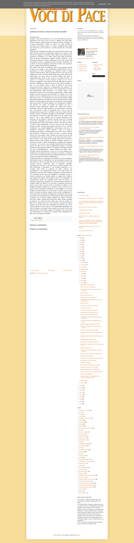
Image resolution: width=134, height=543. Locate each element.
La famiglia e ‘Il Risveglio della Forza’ (89, 341)
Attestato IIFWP (83, 66)
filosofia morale (83, 436)
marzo (82, 282)
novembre (83, 264)
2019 (80, 253)
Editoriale (81, 426)
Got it (109, 4)
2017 (80, 258)
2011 (80, 394)
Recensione (82, 469)
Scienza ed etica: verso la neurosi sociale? (91, 371)
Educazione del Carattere (85, 428)
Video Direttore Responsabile (97, 69)
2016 (80, 260)
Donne (80, 424)
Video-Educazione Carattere (98, 65)
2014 (80, 387)
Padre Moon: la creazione (85, 461)
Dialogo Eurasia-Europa (86, 356)
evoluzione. (82, 434)
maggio (83, 278)
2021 (80, 249)
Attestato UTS (82, 68)
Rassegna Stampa (83, 467)
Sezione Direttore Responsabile (87, 479)
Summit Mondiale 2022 (85, 481)
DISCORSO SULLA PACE (85, 210)
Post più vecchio (67, 270)
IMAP (80, 447)
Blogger (78, 535)
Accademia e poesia (84, 410)
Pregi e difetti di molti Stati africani (89, 314)
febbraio (83, 380)
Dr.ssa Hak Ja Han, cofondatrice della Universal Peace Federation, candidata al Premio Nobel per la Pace (91, 118)
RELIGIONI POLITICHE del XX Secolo (90, 365)
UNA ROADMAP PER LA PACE (88, 339)
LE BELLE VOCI (84, 303)
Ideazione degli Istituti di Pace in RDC (90, 324)
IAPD (80, 441)
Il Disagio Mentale (83, 443)
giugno (82, 276)
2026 (80, 238)
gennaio (83, 382)
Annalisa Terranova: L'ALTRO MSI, (89, 367)
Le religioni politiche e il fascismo (88, 310)
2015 (80, 385)
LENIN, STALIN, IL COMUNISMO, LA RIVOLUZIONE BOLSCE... (89, 377)
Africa (80, 412)
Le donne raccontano (85, 307)
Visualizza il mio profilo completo (85, 58)
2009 (80, 399)
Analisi (80, 414)
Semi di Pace (82, 477)
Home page (51, 270)
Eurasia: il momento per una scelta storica (91, 353)
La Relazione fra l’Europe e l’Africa (89, 312)
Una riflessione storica (86, 347)
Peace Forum (82, 463)
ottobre (83, 267)
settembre (83, 269)
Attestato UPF (82, 64)
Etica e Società (38, 220)
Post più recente (34, 270)
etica (80, 430)
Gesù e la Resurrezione (86, 295)
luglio (82, 273)
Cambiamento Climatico (85, 418)
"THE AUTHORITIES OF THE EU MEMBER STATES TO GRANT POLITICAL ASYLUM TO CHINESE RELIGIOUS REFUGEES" (91, 222)
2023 (80, 244)
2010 (80, 397)
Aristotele (81, 416)
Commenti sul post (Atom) (41, 273)
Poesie (80, 465)
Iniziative (81, 451)
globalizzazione (83, 439)
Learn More (102, 4)
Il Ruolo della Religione (86, 374)
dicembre (83, 262)
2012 (80, 392)
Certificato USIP (83, 70)
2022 (80, 247)
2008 (80, 401)
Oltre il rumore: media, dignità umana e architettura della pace (89, 155)
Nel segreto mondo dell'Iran (86, 230)
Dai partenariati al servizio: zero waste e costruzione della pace (89, 127)
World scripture (83, 493)
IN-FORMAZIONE (83, 449)
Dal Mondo (81, 422)
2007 (80, 403)
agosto (82, 271)
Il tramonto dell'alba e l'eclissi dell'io (89, 330)
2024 (80, 242)
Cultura (81, 420)
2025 (80, 240)
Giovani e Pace (83, 438)
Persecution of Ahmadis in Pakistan (88, 207)
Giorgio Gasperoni (93, 49)
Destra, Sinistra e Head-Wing (87, 287)
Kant (80, 453)
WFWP (81, 491)
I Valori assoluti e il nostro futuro (88, 297)
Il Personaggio (82, 445)
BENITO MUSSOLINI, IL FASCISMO (89, 369)
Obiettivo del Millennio (84, 459)
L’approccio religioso (85, 362)
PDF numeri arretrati (87, 235)
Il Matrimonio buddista (84, 213)
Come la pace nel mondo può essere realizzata (91, 198)
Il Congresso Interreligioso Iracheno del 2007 (91, 358)
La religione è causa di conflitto (88, 360)
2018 (80, 256)
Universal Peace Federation (86, 483)
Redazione (81, 473)
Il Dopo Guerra (84, 293)
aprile (82, 280)
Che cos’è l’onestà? (84, 195)
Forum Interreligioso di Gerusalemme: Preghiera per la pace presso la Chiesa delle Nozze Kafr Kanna (91, 203)
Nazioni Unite (82, 455)
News (80, 457)
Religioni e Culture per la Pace (87, 475)
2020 (80, 251)
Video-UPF (81, 489)
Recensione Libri (83, 471)
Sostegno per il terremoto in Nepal (89, 305)
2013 (80, 390)
